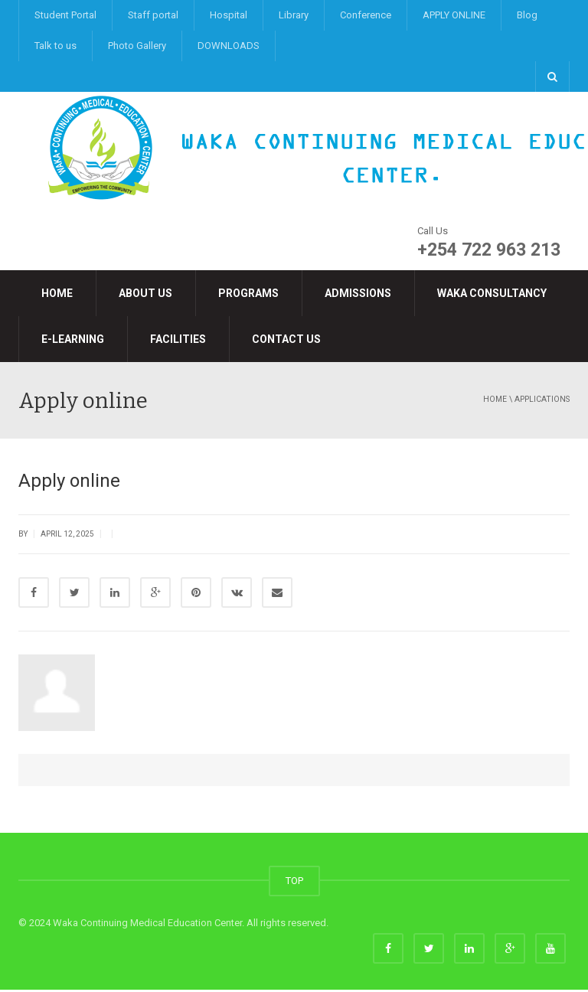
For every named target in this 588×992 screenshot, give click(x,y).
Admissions (358, 293)
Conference (365, 15)
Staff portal (153, 15)
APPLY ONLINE (454, 15)
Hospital (228, 15)
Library (294, 15)
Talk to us (55, 45)
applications (542, 399)
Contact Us (286, 339)
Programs (248, 293)
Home (57, 293)
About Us (145, 293)
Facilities (178, 339)
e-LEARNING (72, 339)
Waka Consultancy (492, 293)
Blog (527, 15)
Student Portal (65, 15)
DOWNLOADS (229, 45)
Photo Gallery (137, 45)
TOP (294, 883)
